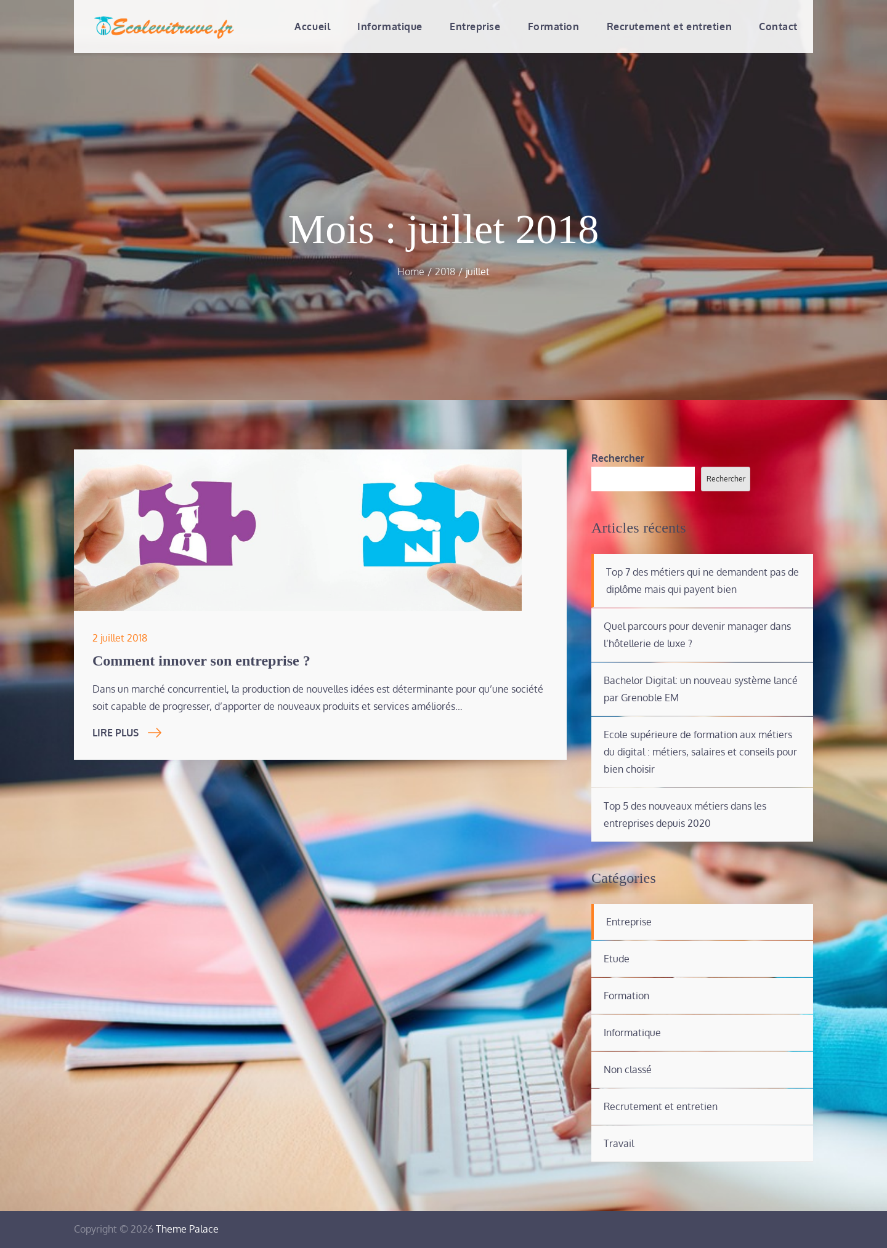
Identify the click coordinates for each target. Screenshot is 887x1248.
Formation (554, 26)
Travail (619, 1143)
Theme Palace (187, 1229)
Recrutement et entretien (669, 26)
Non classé (628, 1069)
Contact (778, 26)
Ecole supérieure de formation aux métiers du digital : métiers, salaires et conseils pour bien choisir (700, 751)
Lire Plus (126, 733)
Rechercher (617, 458)
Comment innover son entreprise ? (201, 661)
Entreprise (475, 26)
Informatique (390, 26)
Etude (617, 958)
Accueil (312, 26)
